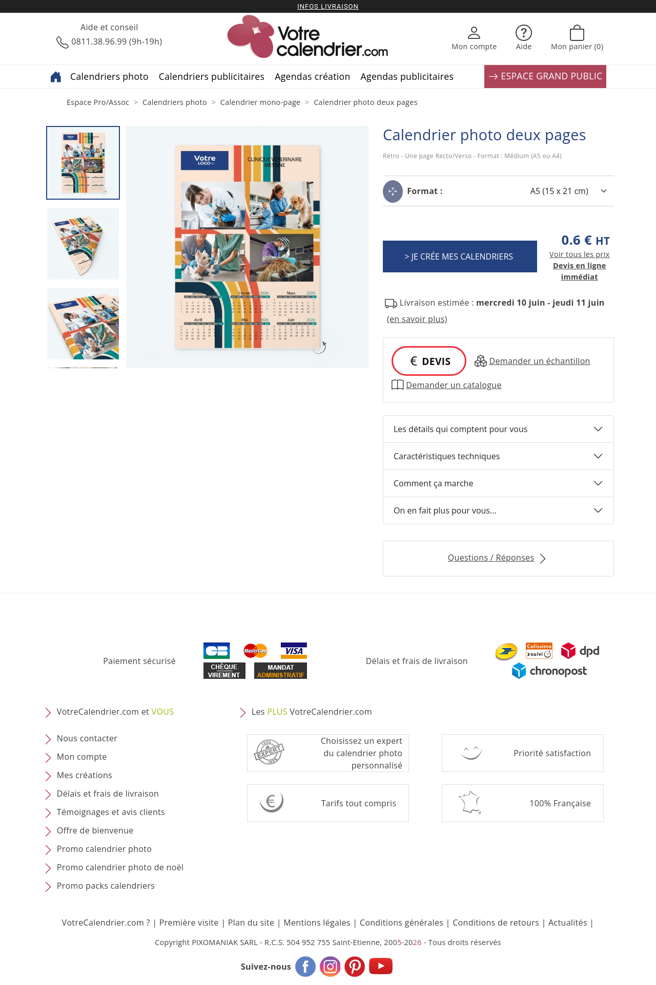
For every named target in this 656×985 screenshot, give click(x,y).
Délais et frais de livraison (417, 661)
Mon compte (82, 756)
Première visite (189, 922)
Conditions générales (401, 922)
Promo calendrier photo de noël (120, 867)
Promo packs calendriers (106, 885)
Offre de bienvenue (95, 830)
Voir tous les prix (579, 254)
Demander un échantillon (532, 361)
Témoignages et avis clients (111, 812)
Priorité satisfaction (552, 753)
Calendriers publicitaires (211, 76)
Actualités (567, 922)
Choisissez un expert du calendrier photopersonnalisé (362, 753)
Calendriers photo (109, 76)
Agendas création (312, 76)
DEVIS (428, 361)
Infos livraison (328, 6)
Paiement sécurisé (139, 661)
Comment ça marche (433, 483)
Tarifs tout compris (359, 803)
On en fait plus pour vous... (445, 510)
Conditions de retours (496, 922)
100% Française (560, 803)
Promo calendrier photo (104, 848)
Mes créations (84, 775)
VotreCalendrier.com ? (106, 922)
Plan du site (251, 922)
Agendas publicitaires (407, 76)
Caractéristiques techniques (447, 456)
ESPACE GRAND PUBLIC (545, 76)
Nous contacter (87, 738)
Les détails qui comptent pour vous (460, 429)
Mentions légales (317, 922)
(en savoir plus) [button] (417, 319)
